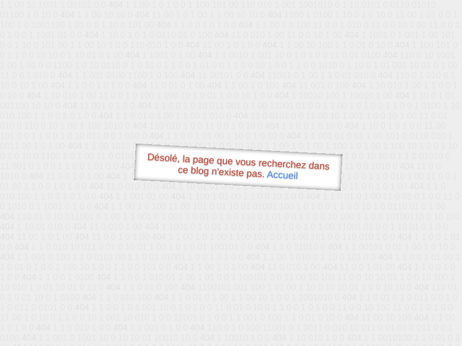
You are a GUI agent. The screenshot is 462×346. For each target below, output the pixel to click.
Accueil (282, 175)
